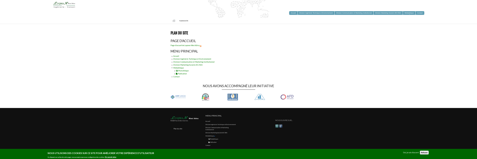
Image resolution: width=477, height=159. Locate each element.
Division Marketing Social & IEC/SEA (187, 65)
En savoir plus (110, 157)
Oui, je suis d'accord (411, 153)
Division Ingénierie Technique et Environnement (192, 59)
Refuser (424, 153)
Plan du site (178, 129)
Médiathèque (178, 68)
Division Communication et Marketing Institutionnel (194, 62)
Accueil (174, 21)
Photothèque (182, 71)
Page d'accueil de (185, 45)
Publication (181, 74)
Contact (176, 77)
